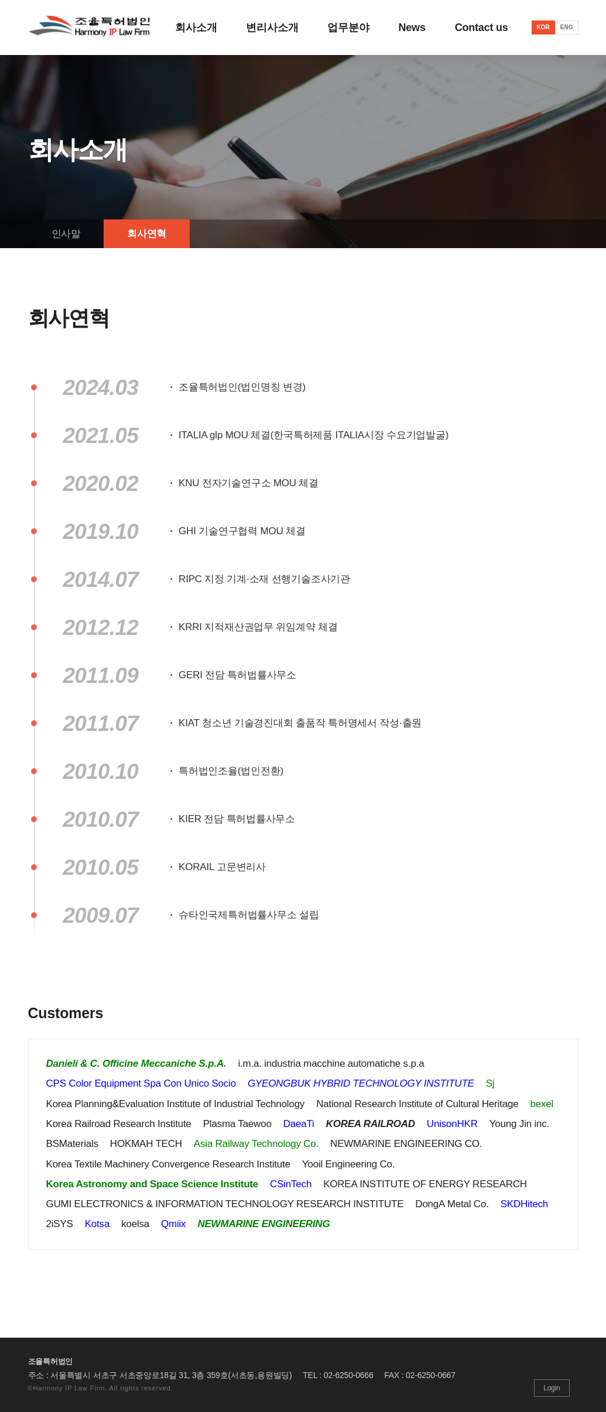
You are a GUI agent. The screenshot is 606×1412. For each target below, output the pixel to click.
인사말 (66, 233)
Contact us (481, 27)
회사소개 (196, 27)
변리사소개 (272, 27)
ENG (566, 27)
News (412, 27)
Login (551, 1388)
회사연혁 (146, 233)
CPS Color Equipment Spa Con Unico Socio (141, 1083)
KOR (543, 27)
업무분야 (348, 27)
